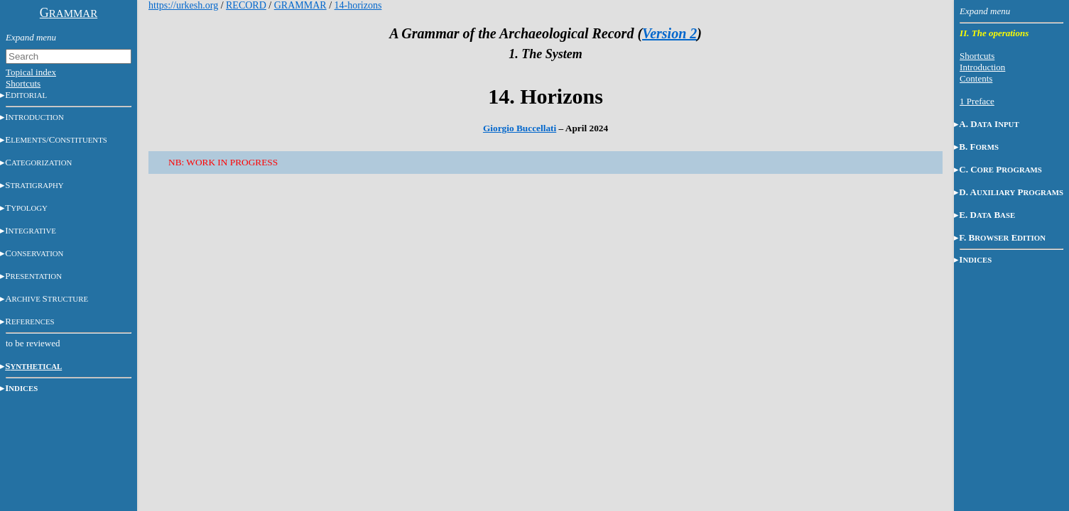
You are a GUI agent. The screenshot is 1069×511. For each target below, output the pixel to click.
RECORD (246, 5)
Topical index (31, 72)
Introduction (982, 67)
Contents (976, 78)
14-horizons (358, 5)
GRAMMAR (300, 5)
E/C (56, 139)
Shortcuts (23, 83)
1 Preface (977, 101)
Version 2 (669, 33)
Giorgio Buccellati (519, 128)
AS (46, 298)
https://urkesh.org (183, 5)
